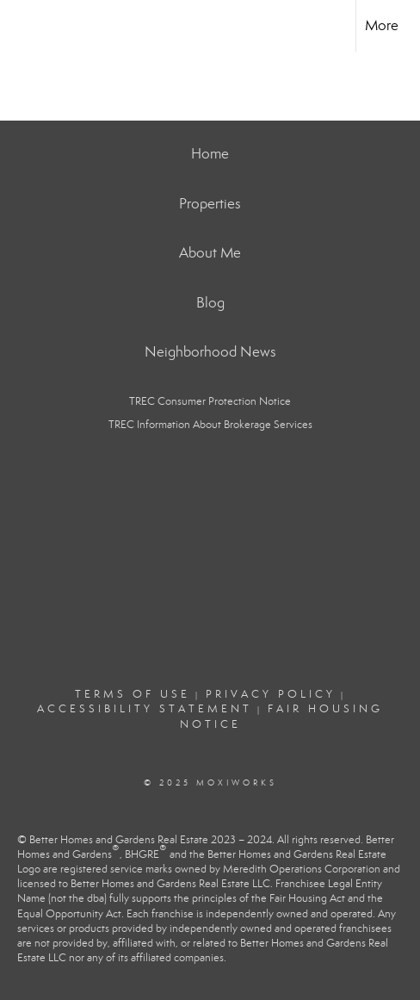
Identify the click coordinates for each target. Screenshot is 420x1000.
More (381, 25)
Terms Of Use (132, 694)
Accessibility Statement (144, 709)
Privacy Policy (271, 694)
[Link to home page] (28, 26)
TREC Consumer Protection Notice (210, 401)
